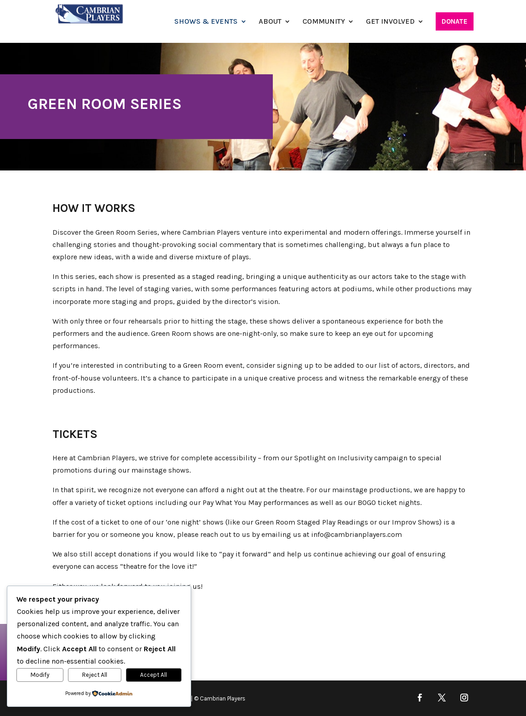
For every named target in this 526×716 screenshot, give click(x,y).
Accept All (153, 674)
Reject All (94, 674)
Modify (40, 674)
